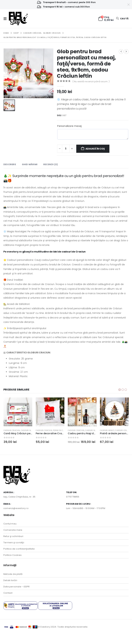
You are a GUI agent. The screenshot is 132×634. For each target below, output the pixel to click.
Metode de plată (12, 574)
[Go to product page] (18, 411)
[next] (126, 51)
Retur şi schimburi (13, 536)
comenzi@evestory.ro (16, 508)
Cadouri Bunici (107, 430)
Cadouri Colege (122, 430)
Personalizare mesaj (69, 126)
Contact (7, 592)
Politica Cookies (12, 555)
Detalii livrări (10, 580)
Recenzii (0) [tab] (50, 164)
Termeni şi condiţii (13, 542)
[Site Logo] (18, 18)
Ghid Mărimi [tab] (29, 164)
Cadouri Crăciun (12, 430)
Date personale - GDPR (16, 586)
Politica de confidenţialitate (19, 548)
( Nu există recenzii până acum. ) (91, 81)
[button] (6, 19)
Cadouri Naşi (27, 430)
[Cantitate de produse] (65, 149)
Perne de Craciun (61, 430)
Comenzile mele (12, 530)
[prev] (121, 51)
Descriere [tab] (9, 164)
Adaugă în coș (95, 148)
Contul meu (9, 523)
